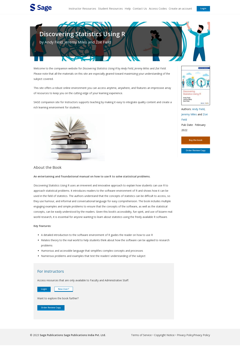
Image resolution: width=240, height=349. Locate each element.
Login (203, 8)
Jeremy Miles (189, 114)
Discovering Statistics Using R (82, 34)
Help (128, 8)
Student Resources (110, 8)
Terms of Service (141, 335)
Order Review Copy (51, 307)
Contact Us (140, 8)
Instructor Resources (82, 8)
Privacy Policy (185, 335)
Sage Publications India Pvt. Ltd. (84, 335)
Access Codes (158, 8)
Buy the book (195, 140)
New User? (63, 288)
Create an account (180, 8)
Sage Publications (51, 335)
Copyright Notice (164, 335)
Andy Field (198, 109)
